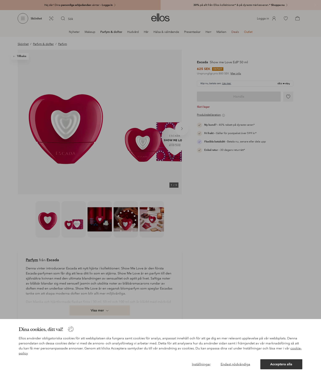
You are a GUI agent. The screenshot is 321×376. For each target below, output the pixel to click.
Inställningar (201, 364)
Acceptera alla (281, 364)
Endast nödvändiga (235, 364)
